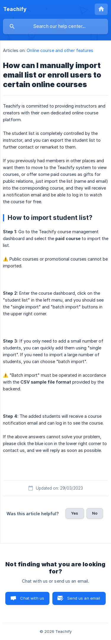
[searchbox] (55, 26)
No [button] (94, 513)
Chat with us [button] (32, 598)
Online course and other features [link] (60, 50)
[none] (15, 9)
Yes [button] (74, 513)
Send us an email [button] (83, 598)
